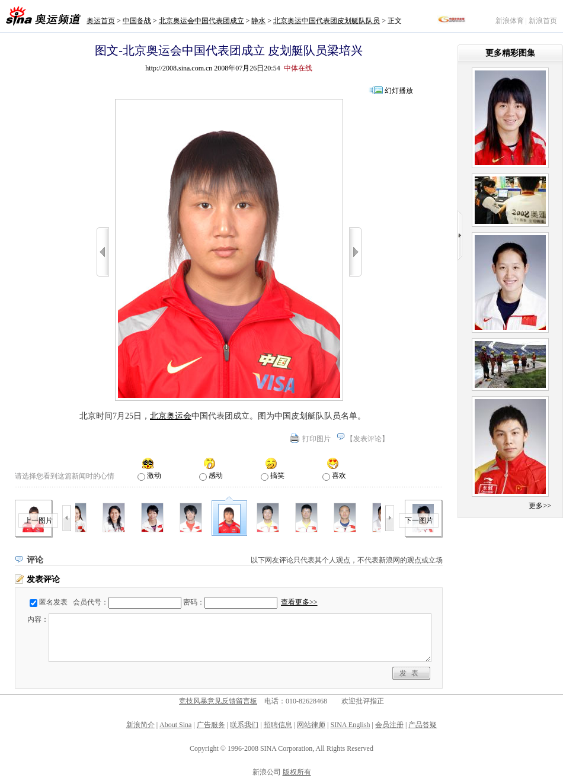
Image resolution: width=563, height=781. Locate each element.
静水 (258, 21)
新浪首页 (543, 21)
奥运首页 (101, 21)
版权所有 (297, 772)
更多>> (540, 506)
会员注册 (389, 725)
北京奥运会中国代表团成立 (201, 21)
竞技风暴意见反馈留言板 (218, 701)
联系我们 (244, 725)
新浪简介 (140, 725)
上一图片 (38, 520)
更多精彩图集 (510, 53)
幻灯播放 (399, 90)
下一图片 (419, 520)
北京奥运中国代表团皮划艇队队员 (326, 21)
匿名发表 (53, 602)
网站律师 (311, 725)
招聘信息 (278, 725)
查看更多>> (299, 602)
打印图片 (316, 439)
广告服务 (211, 725)
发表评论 (367, 439)
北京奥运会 (170, 416)
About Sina (175, 725)
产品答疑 (422, 725)
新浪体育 (509, 21)
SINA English (350, 725)
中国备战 (137, 21)
